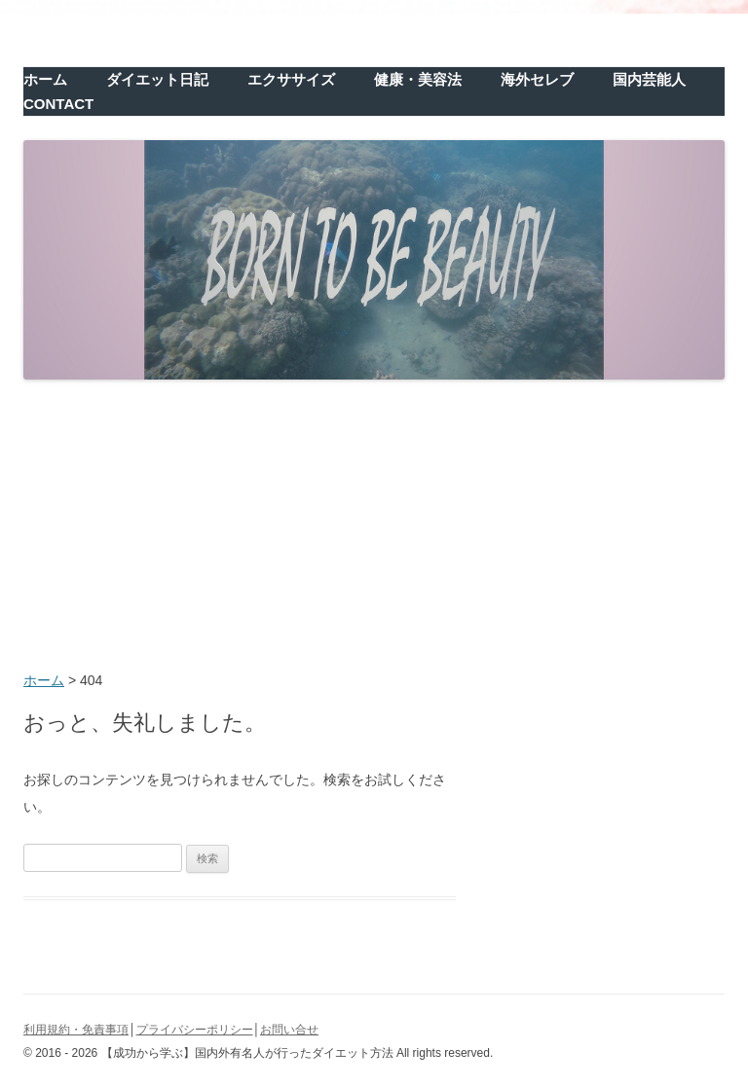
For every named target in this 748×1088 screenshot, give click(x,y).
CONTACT (58, 103)
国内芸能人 (649, 79)
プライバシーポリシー (194, 1029)
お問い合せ (289, 1029)
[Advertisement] (374, 527)
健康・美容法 (418, 79)
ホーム (45, 79)
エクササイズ (291, 79)
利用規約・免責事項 (76, 1029)
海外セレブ (537, 79)
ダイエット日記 (157, 79)
